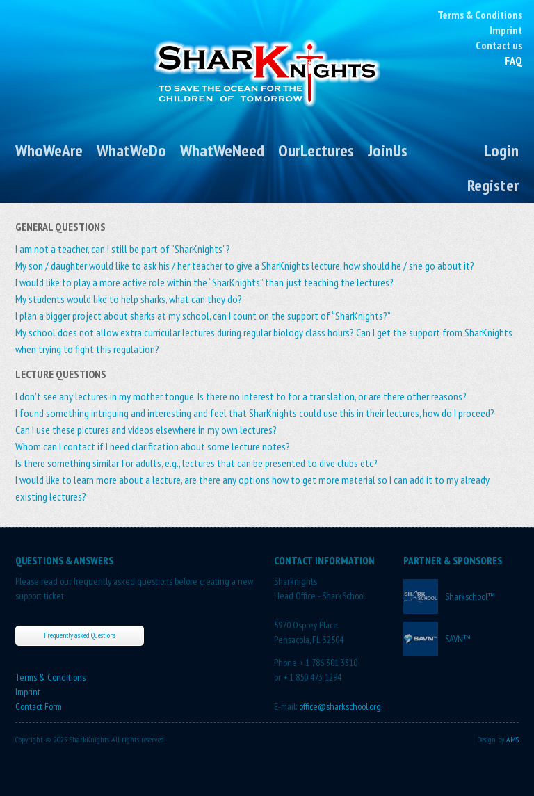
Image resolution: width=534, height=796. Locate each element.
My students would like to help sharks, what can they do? (128, 299)
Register (493, 185)
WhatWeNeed (222, 150)
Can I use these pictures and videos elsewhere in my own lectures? (146, 430)
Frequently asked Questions (79, 635)
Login (501, 150)
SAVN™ (457, 639)
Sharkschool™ (469, 596)
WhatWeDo (131, 150)
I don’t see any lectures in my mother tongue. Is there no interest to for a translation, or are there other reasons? (241, 396)
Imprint (506, 30)
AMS (512, 739)
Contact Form (38, 706)
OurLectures (316, 150)
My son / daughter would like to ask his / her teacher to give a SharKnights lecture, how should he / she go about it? (244, 266)
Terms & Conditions (479, 15)
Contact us (499, 45)
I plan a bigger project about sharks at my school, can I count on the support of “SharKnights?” (203, 316)
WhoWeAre (49, 150)
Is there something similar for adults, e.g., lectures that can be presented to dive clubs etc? (196, 463)
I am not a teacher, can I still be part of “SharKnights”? (122, 249)
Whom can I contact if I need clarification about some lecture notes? (152, 446)
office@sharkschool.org (340, 706)
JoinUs (387, 150)
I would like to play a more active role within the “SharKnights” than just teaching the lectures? (204, 282)
